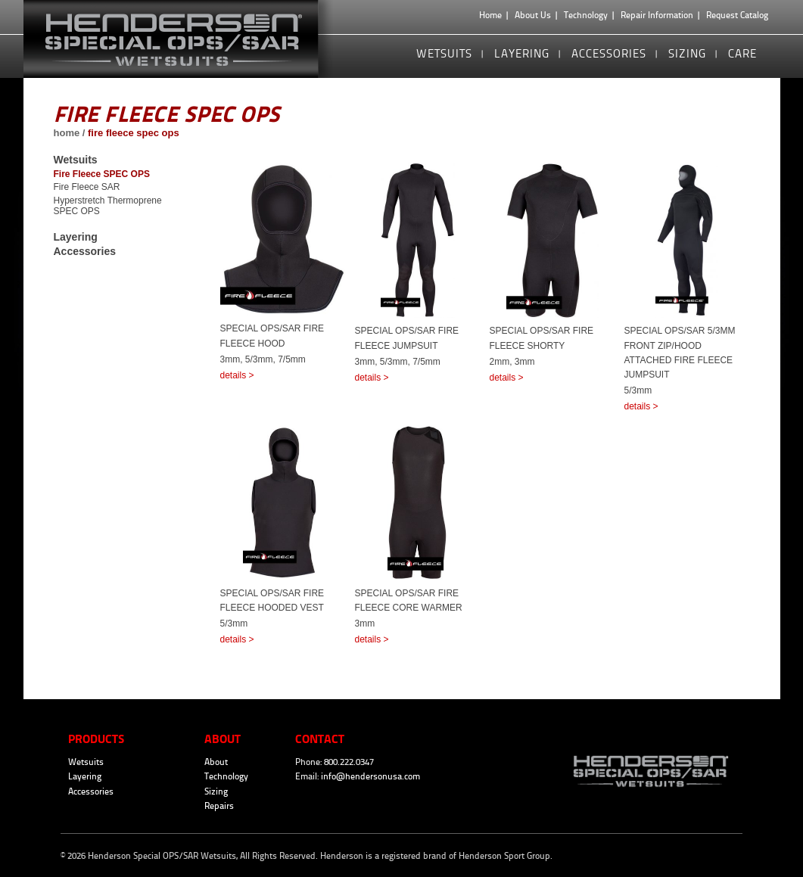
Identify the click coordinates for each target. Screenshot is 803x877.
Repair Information (657, 15)
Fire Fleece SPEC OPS (102, 174)
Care (742, 53)
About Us (533, 15)
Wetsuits (444, 53)
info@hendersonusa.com (370, 776)
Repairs (219, 806)
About (216, 762)
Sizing (687, 53)
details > (237, 375)
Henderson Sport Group (504, 856)
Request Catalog (737, 15)
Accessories (608, 53)
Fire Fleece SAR (87, 187)
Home (490, 15)
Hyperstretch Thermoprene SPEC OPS (108, 205)
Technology (586, 15)
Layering (521, 53)
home (67, 132)
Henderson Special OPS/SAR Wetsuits (185, 39)
